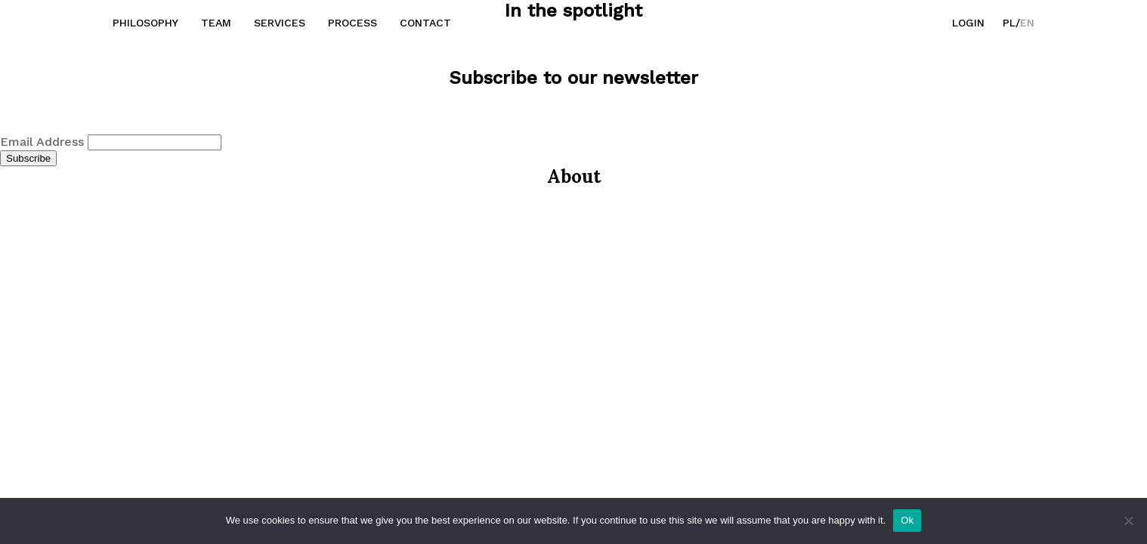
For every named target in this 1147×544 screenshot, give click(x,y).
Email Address (44, 141)
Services (279, 22)
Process (352, 22)
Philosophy (145, 22)
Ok (907, 520)
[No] (1128, 520)
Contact (425, 22)
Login (968, 23)
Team (216, 22)
